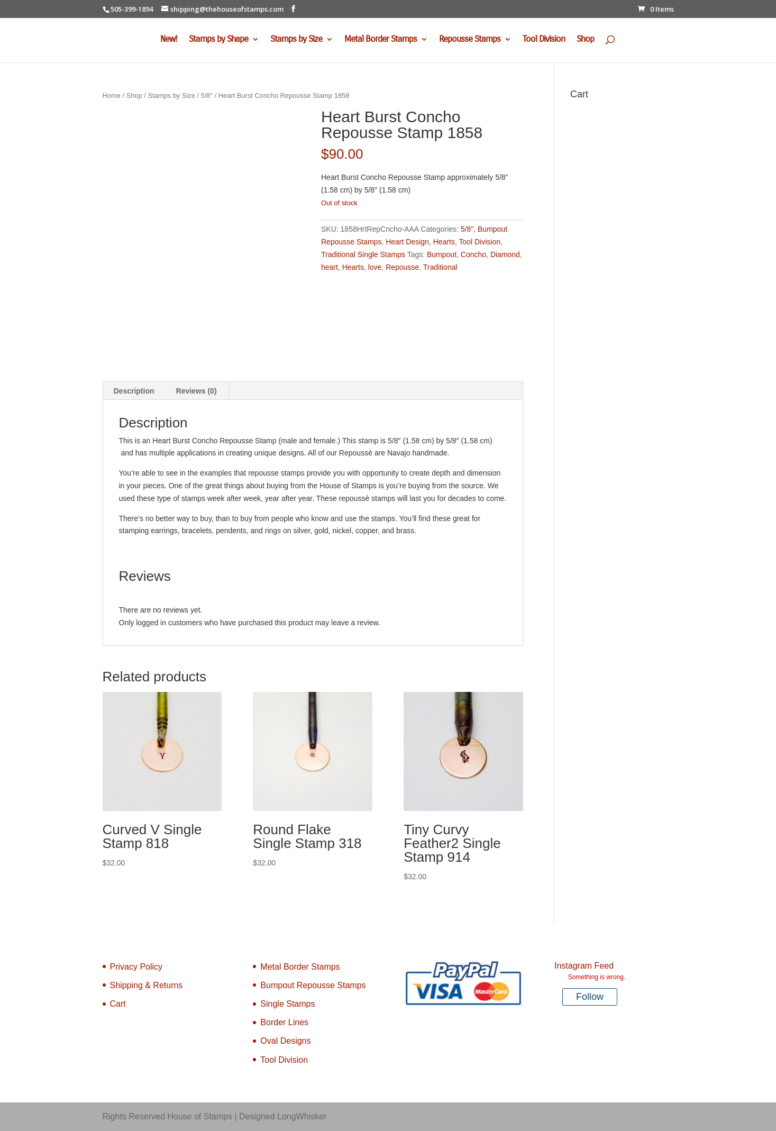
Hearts (444, 242)
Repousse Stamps (469, 39)
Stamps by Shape (218, 39)
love (375, 267)
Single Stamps (287, 1003)
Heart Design (407, 242)
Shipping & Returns (146, 985)
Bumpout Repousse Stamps (313, 985)
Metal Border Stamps (380, 39)
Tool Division (544, 39)
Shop (585, 39)
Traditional (440, 267)
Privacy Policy (136, 966)
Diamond (505, 254)
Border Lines (284, 1022)
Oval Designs (285, 1040)
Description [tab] (134, 391)
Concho (473, 254)
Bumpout (442, 254)
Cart (118, 1003)
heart (329, 267)
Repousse (402, 267)
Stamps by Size (296, 39)
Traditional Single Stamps (363, 254)
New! (168, 39)
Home (112, 95)
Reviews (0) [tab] (196, 391)
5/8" (207, 95)
